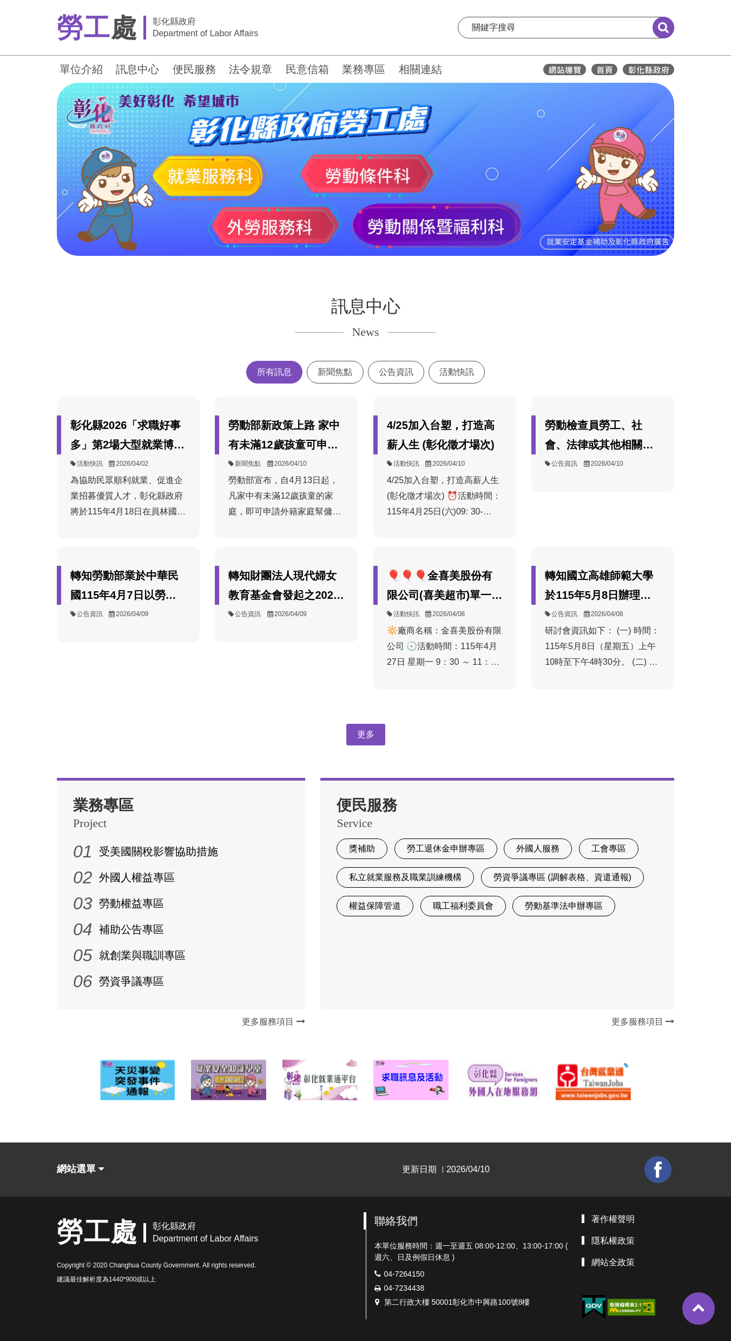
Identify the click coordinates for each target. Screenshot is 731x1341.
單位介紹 (81, 69)
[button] (698, 1308)
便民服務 (194, 69)
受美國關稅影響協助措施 (158, 851)
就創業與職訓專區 (142, 955)
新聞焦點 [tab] (335, 371)
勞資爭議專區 (131, 981)
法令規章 (250, 69)
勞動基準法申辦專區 (564, 905)
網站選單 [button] (80, 1169)
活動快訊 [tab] (456, 371)
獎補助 (362, 848)
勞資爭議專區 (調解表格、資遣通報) (562, 877)
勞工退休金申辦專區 (446, 848)
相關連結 (420, 69)
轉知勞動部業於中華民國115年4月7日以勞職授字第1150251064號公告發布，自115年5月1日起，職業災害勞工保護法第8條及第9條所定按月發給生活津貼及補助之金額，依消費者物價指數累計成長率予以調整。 (127, 587)
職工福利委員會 (463, 905)
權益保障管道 (375, 905)
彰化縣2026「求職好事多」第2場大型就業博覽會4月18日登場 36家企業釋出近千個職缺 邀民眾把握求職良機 (127, 436)
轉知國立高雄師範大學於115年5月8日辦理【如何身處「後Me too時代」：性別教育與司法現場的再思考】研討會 (600, 587)
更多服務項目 (273, 1021)
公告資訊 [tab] (396, 371)
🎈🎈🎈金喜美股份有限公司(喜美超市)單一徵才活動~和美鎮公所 (444, 587)
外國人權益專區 (137, 877)
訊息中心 (137, 69)
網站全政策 (613, 1262)
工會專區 (608, 848)
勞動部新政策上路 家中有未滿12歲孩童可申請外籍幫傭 (284, 436)
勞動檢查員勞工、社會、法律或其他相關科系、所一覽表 (599, 436)
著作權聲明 (613, 1219)
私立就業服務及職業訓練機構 (405, 877)
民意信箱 (307, 69)
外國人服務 (537, 848)
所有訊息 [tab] (274, 371)
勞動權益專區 (131, 903)
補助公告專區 (131, 929)
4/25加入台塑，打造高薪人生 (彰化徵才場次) (441, 435)
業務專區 (363, 69)
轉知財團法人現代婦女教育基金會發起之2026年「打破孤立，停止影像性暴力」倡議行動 (283, 587)
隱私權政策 (613, 1240)
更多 (365, 734)
